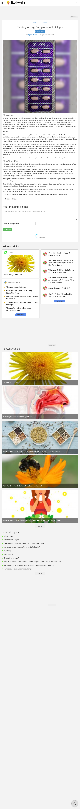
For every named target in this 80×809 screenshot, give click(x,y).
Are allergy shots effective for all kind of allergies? (22, 547)
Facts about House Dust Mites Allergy (17, 569)
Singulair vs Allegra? (11, 558)
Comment (7, 229)
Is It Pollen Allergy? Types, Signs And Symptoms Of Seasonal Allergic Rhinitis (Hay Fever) (61, 280)
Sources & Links (11, 199)
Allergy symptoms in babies (16, 287)
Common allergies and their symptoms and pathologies (22, 303)
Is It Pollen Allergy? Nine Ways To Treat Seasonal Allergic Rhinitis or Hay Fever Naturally (60, 262)
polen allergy (8, 536)
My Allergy (7, 551)
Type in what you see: (11, 223)
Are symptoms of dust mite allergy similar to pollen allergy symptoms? (29, 565)
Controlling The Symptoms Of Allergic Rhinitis (59, 254)
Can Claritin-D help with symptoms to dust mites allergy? (24, 543)
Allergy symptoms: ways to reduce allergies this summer (22, 298)
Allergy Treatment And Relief (59, 288)
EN (76, 3)
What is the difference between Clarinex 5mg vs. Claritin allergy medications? (32, 561)
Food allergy (8, 554)
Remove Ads (74, 16)
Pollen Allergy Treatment (13, 274)
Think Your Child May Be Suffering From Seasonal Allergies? (61, 271)
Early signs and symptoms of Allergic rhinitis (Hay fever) (19, 292)
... (39, 22)
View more (20, 315)
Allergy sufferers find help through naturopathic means (18, 309)
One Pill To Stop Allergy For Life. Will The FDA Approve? (60, 295)
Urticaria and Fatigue (11, 540)
